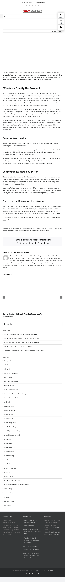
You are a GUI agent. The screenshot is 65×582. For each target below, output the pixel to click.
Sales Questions (9, 452)
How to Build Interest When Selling (15, 394)
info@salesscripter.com (39, 2)
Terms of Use (39, 570)
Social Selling (8, 489)
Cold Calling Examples (11, 373)
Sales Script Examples (11, 460)
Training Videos (9, 501)
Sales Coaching (22, 230)
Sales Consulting (9, 419)
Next (59, 31)
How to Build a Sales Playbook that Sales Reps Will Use (21, 338)
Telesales (7, 497)
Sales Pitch (7, 439)
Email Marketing (9, 385)
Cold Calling (32, 228)
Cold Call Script (8, 365)
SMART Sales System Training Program (16, 485)
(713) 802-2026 (54, 527)
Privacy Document (48, 570)
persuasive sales (44, 163)
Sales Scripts (8, 464)
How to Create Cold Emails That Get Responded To (22, 314)
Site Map (32, 570)
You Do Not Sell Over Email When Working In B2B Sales (21, 342)
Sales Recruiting (9, 456)
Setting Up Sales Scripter (12, 480)
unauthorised (8, 505)
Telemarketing (8, 493)
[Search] (5, 324)
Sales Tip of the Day (10, 468)
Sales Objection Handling (12, 431)
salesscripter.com (53, 534)
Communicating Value (41, 228)
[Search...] (32, 324)
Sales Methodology (10, 427)
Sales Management (10, 423)
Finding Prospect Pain (53, 228)
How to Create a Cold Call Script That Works (18, 346)
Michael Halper (8, 228)
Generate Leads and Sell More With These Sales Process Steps (24, 351)
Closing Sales (25, 228)
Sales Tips (38, 230)
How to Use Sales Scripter (12, 398)
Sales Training (45, 230)
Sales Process (8, 443)
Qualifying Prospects (10, 410)
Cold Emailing (8, 377)
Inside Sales (7, 402)
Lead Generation (9, 406)
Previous (53, 31)
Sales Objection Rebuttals (12, 435)
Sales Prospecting (31, 230)
